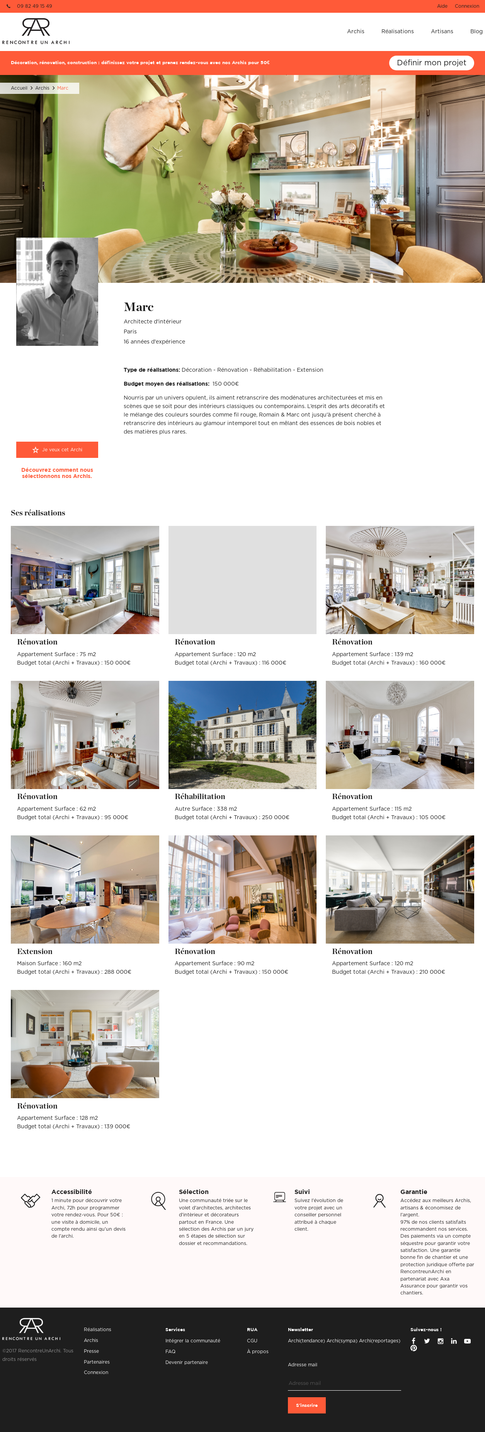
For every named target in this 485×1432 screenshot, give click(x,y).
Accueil (19, 88)
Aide (442, 6)
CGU (252, 1340)
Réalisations (397, 31)
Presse (91, 1351)
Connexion (467, 6)
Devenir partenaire (186, 1362)
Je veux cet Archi (62, 449)
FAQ (170, 1351)
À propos (258, 1351)
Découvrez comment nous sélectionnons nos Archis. (57, 473)
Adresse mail (302, 1364)
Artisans (442, 31)
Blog (476, 31)
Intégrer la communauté (192, 1340)
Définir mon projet (431, 63)
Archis (355, 31)
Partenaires (97, 1362)
